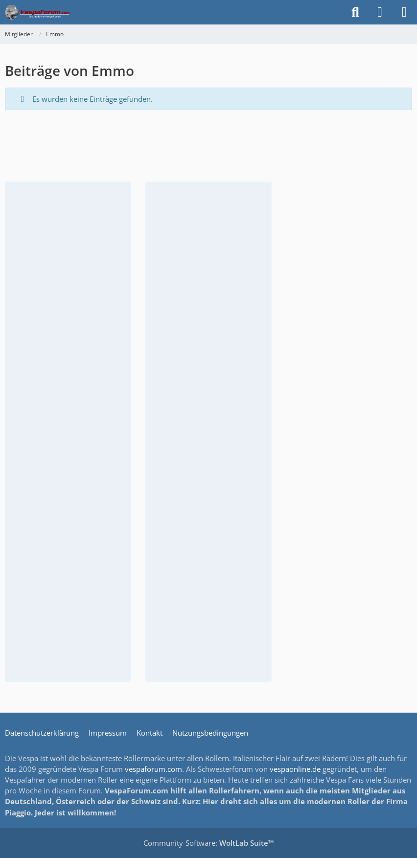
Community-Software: (208, 843)
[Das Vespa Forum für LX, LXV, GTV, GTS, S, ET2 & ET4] (37, 12)
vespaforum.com (153, 769)
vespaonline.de (295, 769)
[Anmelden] (380, 12)
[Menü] (404, 12)
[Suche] (355, 12)
